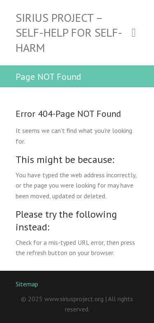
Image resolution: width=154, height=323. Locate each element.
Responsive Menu (134, 32)
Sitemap (27, 284)
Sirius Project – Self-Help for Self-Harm (69, 32)
